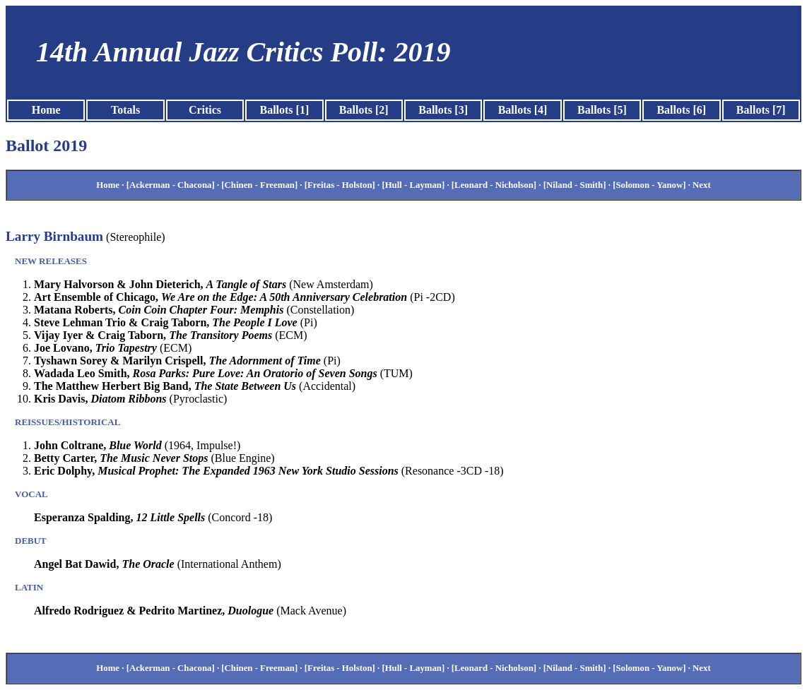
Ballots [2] (364, 110)
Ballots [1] (284, 110)
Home (46, 110)
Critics (205, 110)
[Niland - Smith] (574, 185)
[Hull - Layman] (413, 185)
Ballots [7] (761, 110)
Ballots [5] (602, 110)
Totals (125, 110)
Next (702, 185)
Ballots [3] (443, 110)
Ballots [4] (523, 110)
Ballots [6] (681, 110)
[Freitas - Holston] (340, 185)
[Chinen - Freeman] (259, 185)
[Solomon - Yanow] (649, 185)
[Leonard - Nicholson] (494, 185)
